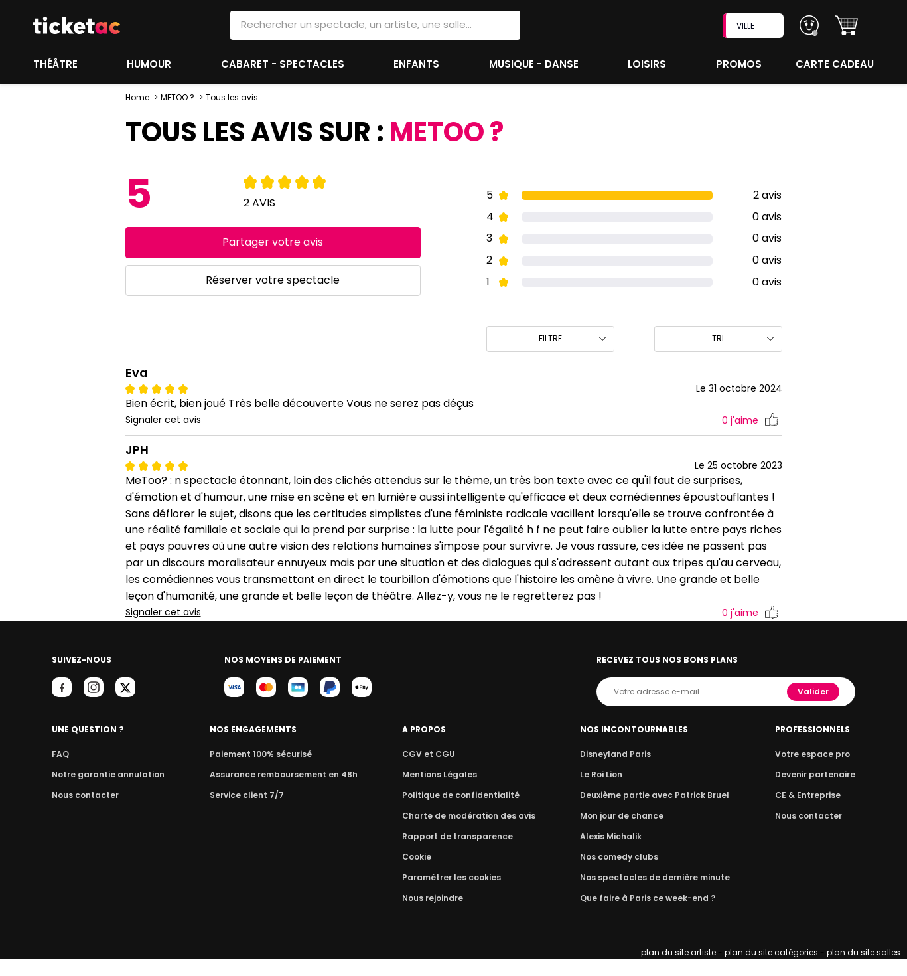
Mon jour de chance (624, 832)
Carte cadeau (836, 64)
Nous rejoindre (434, 914)
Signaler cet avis (163, 420)
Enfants (416, 64)
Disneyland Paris (618, 770)
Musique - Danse (535, 64)
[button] (846, 26)
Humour (151, 64)
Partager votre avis (273, 242)
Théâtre (55, 64)
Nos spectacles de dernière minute (655, 894)
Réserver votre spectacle (273, 279)
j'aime (750, 421)
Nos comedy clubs (622, 873)
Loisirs (649, 64)
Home (137, 97)
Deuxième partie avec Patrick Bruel (655, 811)
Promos (739, 64)
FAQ (60, 770)
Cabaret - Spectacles (284, 64)
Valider (814, 708)
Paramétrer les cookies (451, 894)
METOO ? (177, 97)
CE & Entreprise (809, 811)
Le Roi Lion (605, 791)
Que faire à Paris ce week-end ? (648, 914)
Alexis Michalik (614, 852)
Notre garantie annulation (104, 791)
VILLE (754, 25)
